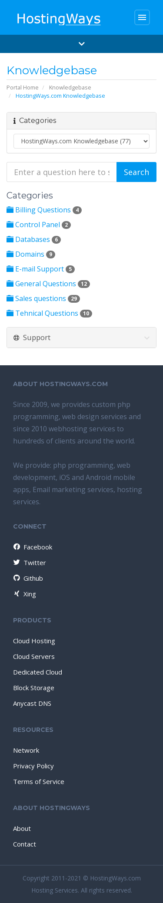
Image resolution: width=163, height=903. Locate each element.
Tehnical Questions (49, 313)
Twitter (29, 562)
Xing (24, 594)
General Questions (48, 283)
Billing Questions (44, 210)
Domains (31, 254)
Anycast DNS (32, 703)
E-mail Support (41, 269)
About (22, 828)
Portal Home (23, 87)
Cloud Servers (34, 656)
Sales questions (43, 298)
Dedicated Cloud (37, 672)
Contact (24, 844)
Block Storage (33, 687)
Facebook (32, 547)
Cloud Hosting (34, 640)
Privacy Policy (33, 765)
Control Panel (39, 224)
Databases (34, 239)
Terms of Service (38, 781)
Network (26, 750)
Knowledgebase (70, 87)
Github (27, 578)
